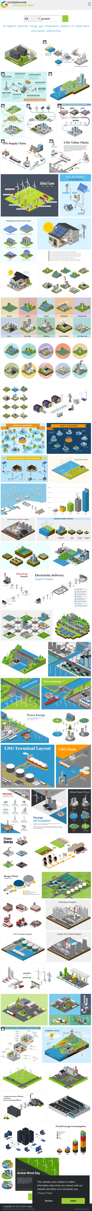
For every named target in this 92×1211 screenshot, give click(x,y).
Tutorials (78, 1209)
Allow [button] (73, 1201)
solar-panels (38, 30)
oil (72, 26)
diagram (11, 26)
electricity (23, 26)
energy (34, 26)
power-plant (82, 26)
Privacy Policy (9, 1209)
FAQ (87, 1209)
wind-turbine (54, 30)
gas (41, 26)
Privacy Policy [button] (45, 1193)
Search (65, 18)
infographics (52, 26)
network (65, 26)
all (4, 26)
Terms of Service (26, 1209)
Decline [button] (49, 1201)
